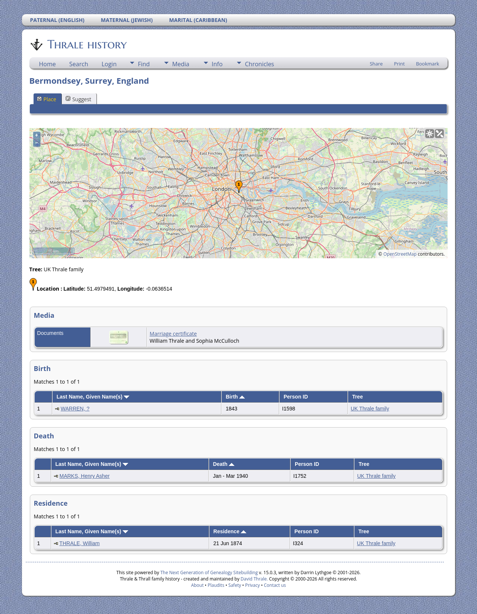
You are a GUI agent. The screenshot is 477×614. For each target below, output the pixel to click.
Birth (235, 397)
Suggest (78, 99)
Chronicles (259, 64)
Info (217, 64)
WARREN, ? (75, 409)
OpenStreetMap (400, 254)
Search (78, 64)
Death (223, 464)
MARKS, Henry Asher (85, 476)
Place (46, 99)
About (197, 585)
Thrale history (86, 44)
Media (180, 64)
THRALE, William (79, 543)
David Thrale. (253, 579)
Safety (234, 585)
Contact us (275, 585)
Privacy (252, 585)
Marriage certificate (173, 333)
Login (109, 64)
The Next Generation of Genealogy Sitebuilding (209, 572)
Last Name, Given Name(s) (93, 397)
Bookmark (427, 63)
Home (47, 64)
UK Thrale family (370, 409)
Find (144, 64)
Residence (230, 531)
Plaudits (216, 585)
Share (376, 63)
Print (399, 63)
